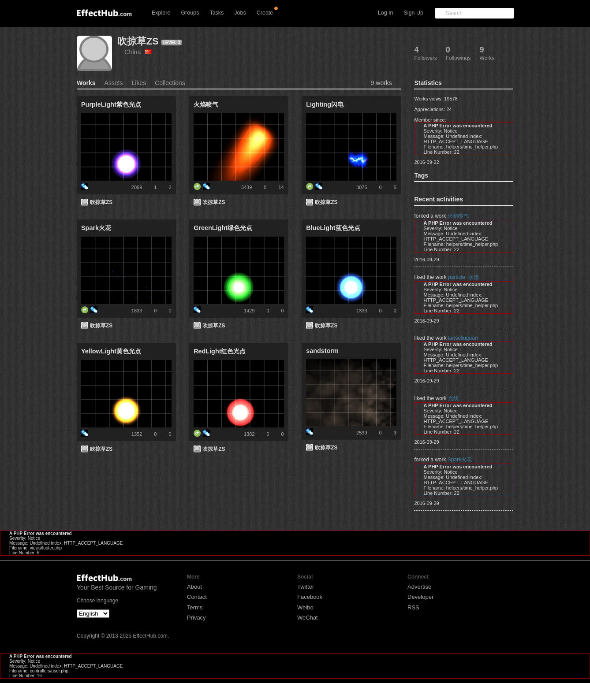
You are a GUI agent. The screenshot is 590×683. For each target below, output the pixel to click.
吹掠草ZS (138, 41)
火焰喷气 (458, 216)
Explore (161, 13)
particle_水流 (463, 277)
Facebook (309, 597)
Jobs (240, 13)
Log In (385, 13)
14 (281, 187)
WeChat (307, 617)
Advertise (419, 586)
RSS (413, 607)
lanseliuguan (463, 338)
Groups (190, 13)
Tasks (216, 13)
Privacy (196, 617)
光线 (453, 398)
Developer (420, 597)
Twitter (305, 586)
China (138, 52)
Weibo (305, 607)
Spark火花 (460, 460)
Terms (194, 607)
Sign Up (413, 13)
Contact (197, 597)
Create (265, 13)
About (194, 586)
